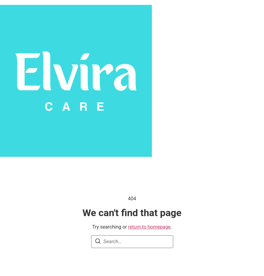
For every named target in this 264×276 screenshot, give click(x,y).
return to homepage (149, 227)
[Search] (98, 242)
